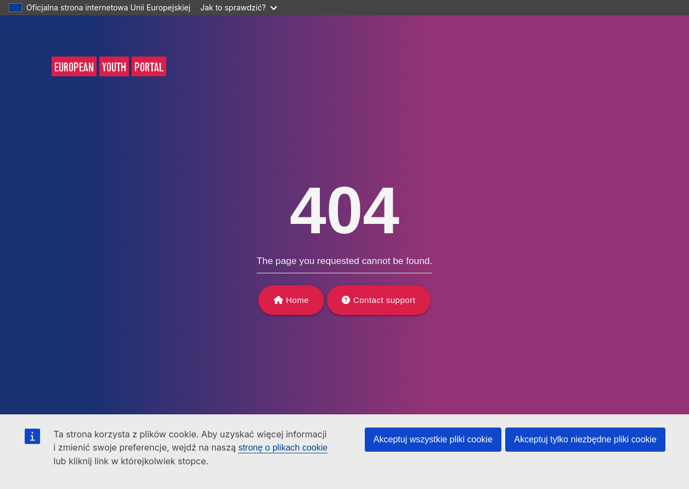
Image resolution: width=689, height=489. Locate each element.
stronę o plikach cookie (282, 447)
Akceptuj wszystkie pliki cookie (433, 439)
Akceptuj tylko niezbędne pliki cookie (585, 439)
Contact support (384, 300)
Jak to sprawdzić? (238, 7)
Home (297, 300)
